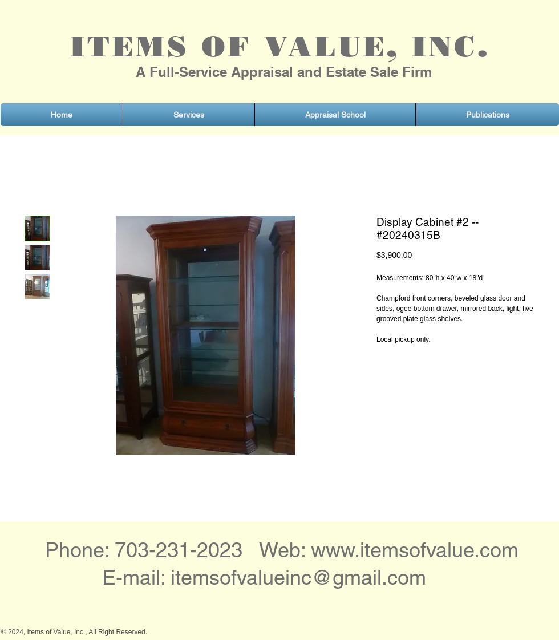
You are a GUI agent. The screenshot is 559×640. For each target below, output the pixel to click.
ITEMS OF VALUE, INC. (280, 46)
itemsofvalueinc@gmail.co (290, 577)
